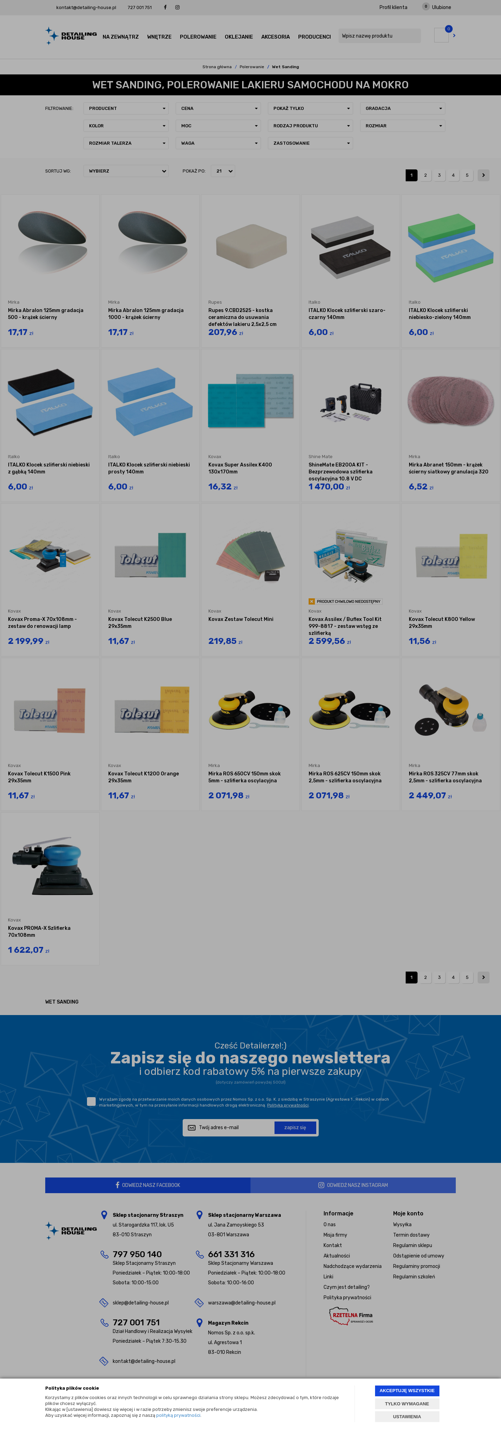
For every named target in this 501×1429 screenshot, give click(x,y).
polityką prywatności (178, 1415)
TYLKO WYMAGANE (407, 1403)
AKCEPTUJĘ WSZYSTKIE (407, 1390)
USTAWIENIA (407, 1416)
